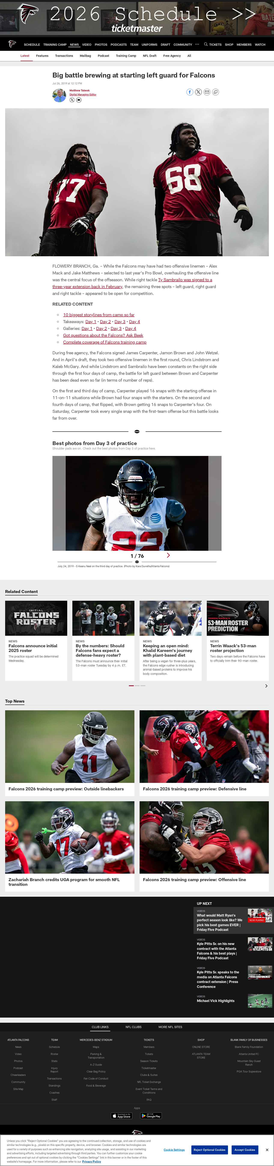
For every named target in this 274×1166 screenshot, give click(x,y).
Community (18, 1081)
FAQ (149, 1099)
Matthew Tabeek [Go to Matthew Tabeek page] (80, 90)
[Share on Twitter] (198, 94)
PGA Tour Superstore (249, 1071)
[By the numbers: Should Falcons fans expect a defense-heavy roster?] (103, 636)
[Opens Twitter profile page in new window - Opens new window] (72, 100)
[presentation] (267, 686)
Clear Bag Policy (96, 1071)
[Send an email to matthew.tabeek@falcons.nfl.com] (78, 100)
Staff (54, 1099)
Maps (96, 1046)
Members (149, 1046)
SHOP (201, 1039)
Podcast (18, 1067)
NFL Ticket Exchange (149, 1081)
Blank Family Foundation (249, 1046)
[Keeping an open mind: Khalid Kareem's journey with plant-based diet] (171, 641)
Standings (54, 1085)
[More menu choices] (197, 44)
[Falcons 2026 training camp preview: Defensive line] (204, 753)
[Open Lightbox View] (136, 514)
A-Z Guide (96, 1064)
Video (18, 1053)
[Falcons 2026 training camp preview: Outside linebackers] (69, 753)
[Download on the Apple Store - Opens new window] (122, 1116)
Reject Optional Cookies (210, 1149)
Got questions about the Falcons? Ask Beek (103, 335)
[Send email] (207, 94)
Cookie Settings (174, 1149)
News (18, 1046)
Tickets (149, 1053)
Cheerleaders (18, 1074)
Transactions (54, 1078)
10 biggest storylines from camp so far (98, 314)
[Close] (267, 1150)
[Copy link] (215, 92)
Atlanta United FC (249, 1053)
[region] (137, 1150)
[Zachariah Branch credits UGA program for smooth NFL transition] (69, 846)
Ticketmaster (148, 1067)
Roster (54, 1053)
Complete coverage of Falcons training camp (104, 341)
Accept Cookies (245, 1149)
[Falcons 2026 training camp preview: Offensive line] (204, 844)
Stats (54, 1060)
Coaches (54, 1092)
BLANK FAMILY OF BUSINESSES (249, 1039)
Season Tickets (149, 1060)
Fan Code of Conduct (96, 1078)
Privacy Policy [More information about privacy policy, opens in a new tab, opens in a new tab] (91, 1161)
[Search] (206, 44)
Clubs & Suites (149, 1074)
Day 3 (120, 321)
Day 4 (134, 321)
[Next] (168, 555)
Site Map (18, 1088)
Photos (18, 1060)
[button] (131, 685)
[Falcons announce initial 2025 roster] (36, 634)
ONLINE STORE (201, 1046)
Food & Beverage (96, 1085)
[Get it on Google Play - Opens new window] (151, 1118)
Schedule (54, 1046)
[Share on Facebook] (189, 94)
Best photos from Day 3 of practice (94, 443)
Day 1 (90, 321)
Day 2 (105, 321)
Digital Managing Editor (83, 94)
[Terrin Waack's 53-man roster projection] (238, 634)
